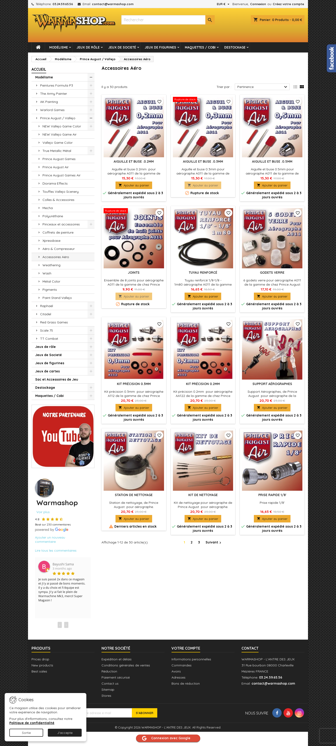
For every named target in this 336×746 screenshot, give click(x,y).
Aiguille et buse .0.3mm (203, 161)
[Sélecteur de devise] (224, 4)
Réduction (109, 671)
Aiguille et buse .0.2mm (134, 161)
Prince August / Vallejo (57, 118)
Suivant (214, 542)
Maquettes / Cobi (200, 47)
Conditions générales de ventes (126, 665)
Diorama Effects (55, 183)
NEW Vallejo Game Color (61, 126)
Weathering (51, 265)
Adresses (179, 677)
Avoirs (176, 671)
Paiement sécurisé (116, 677)
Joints (134, 272)
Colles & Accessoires (58, 200)
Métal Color (51, 281)
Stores (106, 695)
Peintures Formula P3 (56, 85)
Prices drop (40, 659)
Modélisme (58, 47)
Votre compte (186, 648)
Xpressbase (51, 240)
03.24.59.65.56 (62, 4)
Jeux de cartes (47, 371)
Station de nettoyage (134, 495)
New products (42, 665)
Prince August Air (55, 167)
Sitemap (108, 689)
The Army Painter (53, 93)
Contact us (110, 683)
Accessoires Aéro (55, 257)
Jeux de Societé (122, 47)
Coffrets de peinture (58, 232)
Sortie (26, 733)
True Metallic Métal (56, 151)
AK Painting (49, 102)
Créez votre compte (288, 4)
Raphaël (46, 306)
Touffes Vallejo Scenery (60, 191)
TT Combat (49, 338)
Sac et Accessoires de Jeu (56, 379)
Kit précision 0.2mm (203, 384)
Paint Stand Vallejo (57, 298)
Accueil (39, 69)
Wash (46, 273)
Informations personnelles (191, 659)
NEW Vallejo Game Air (59, 134)
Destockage (234, 47)
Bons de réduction (186, 683)
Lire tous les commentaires (56, 550)
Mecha (47, 208)
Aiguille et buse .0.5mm (272, 161)
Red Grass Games (54, 322)
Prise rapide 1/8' (272, 495)
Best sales (39, 671)
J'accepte (65, 733)
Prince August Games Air (61, 175)
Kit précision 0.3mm (134, 384)
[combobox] (168, 20)
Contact (250, 648)
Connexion (258, 4)
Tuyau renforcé (203, 272)
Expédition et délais (117, 659)
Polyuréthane (52, 216)
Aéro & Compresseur (58, 249)
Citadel (45, 314)
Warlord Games (52, 110)
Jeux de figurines (160, 47)
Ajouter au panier (134, 185)
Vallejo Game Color (57, 142)
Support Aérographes (272, 384)
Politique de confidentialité (31, 723)
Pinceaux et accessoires (61, 224)
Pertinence (262, 87)
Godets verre (272, 272)
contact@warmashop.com (112, 4)
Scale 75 (46, 330)
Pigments (49, 289)
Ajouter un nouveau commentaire (50, 539)
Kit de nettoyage (203, 495)
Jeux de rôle (88, 47)
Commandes (182, 665)
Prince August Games (59, 159)
